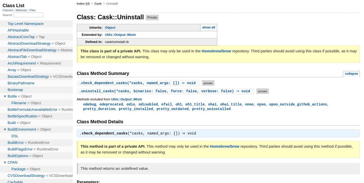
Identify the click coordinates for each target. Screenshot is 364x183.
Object (110, 27)
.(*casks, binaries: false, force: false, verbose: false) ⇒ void (166, 91)
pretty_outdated (172, 109)
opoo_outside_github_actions (298, 104)
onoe (249, 104)
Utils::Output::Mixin (120, 35)
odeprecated (111, 104)
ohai (212, 104)
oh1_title (195, 104)
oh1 (179, 104)
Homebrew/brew (216, 51)
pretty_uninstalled (211, 109)
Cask (97, 3)
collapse (351, 73)
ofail (166, 104)
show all (208, 27)
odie (130, 104)
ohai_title (231, 104)
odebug (89, 104)
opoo (261, 104)
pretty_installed (136, 109)
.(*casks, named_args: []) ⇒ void (139, 83)
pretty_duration (99, 109)
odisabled (148, 104)
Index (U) (83, 3)
